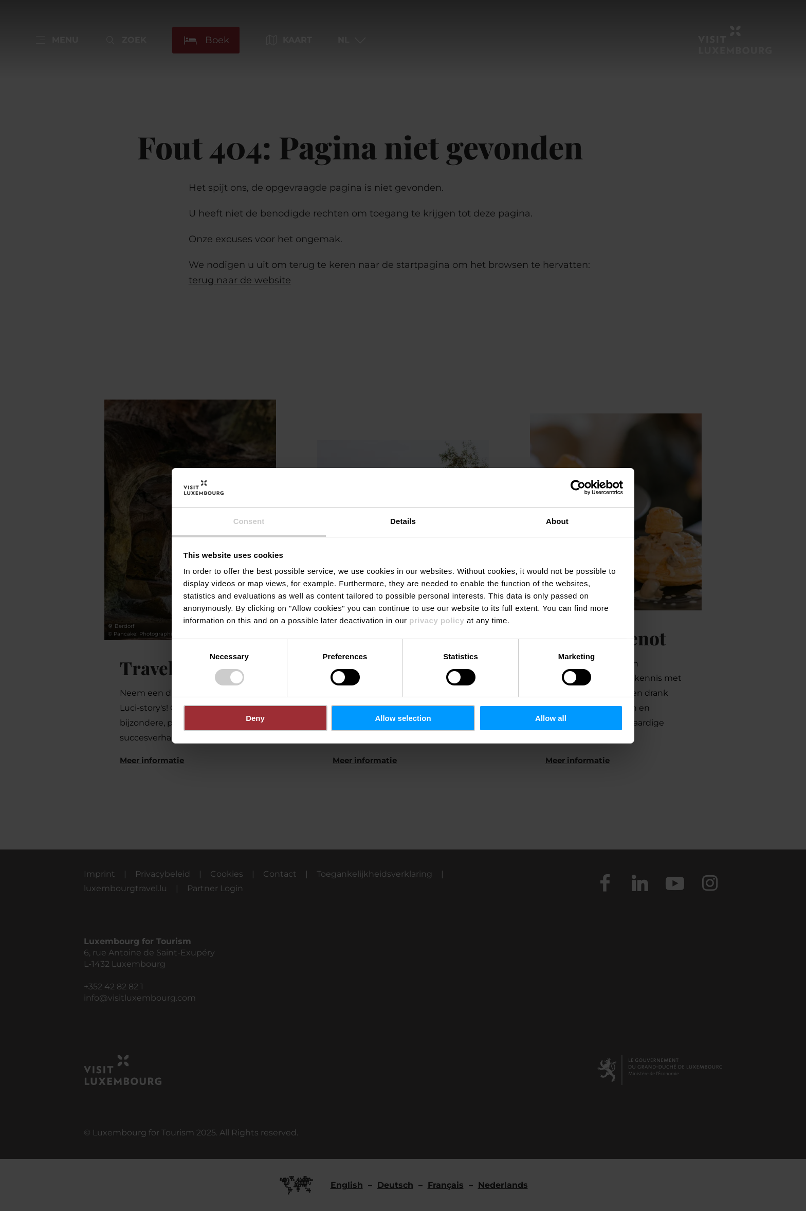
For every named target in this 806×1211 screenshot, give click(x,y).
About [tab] (557, 521)
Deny (255, 718)
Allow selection (403, 718)
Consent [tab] (249, 521)
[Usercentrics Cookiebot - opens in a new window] (578, 487)
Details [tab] (403, 521)
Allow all (550, 718)
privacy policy (436, 620)
